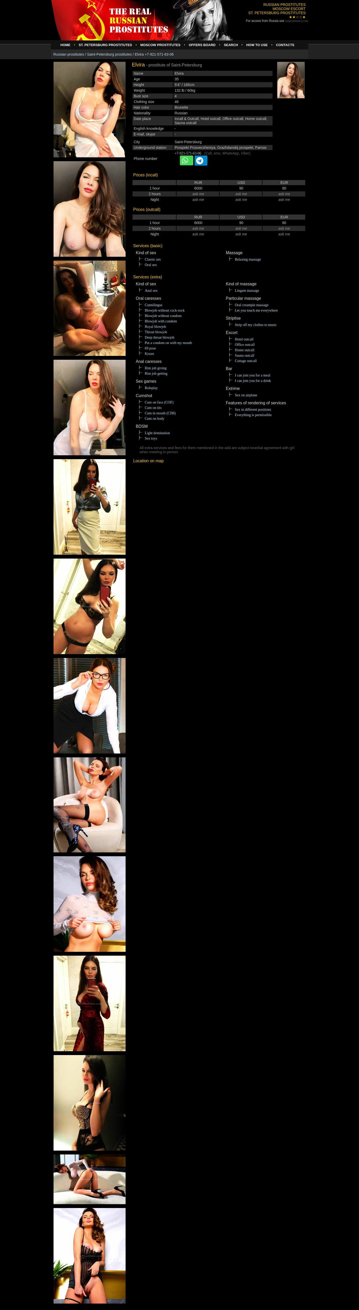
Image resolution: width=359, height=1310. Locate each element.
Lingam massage (247, 291)
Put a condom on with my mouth (168, 343)
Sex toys (151, 438)
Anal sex (151, 291)
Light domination (157, 433)
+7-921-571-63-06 (188, 153)
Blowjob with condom (161, 321)
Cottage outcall (246, 361)
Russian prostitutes (69, 54)
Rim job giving (156, 368)
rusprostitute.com (296, 21)
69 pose (150, 348)
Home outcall (245, 350)
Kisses (149, 354)
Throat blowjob (156, 332)
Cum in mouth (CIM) (160, 413)
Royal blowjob (155, 327)
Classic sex (153, 259)
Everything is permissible (253, 415)
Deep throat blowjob (159, 337)
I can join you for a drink (253, 381)
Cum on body (154, 419)
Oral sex (151, 265)
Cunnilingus (153, 305)
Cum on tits (153, 408)
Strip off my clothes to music (256, 325)
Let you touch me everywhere (256, 310)
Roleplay (151, 388)
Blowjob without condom (163, 316)
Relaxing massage (248, 259)
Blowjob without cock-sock (165, 310)
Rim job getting (156, 373)
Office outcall (245, 345)
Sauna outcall (245, 355)
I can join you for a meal (252, 375)
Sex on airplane (246, 395)
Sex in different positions (253, 410)
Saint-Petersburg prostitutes (109, 54)
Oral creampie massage (252, 305)
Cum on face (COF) (159, 402)
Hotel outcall (244, 339)
